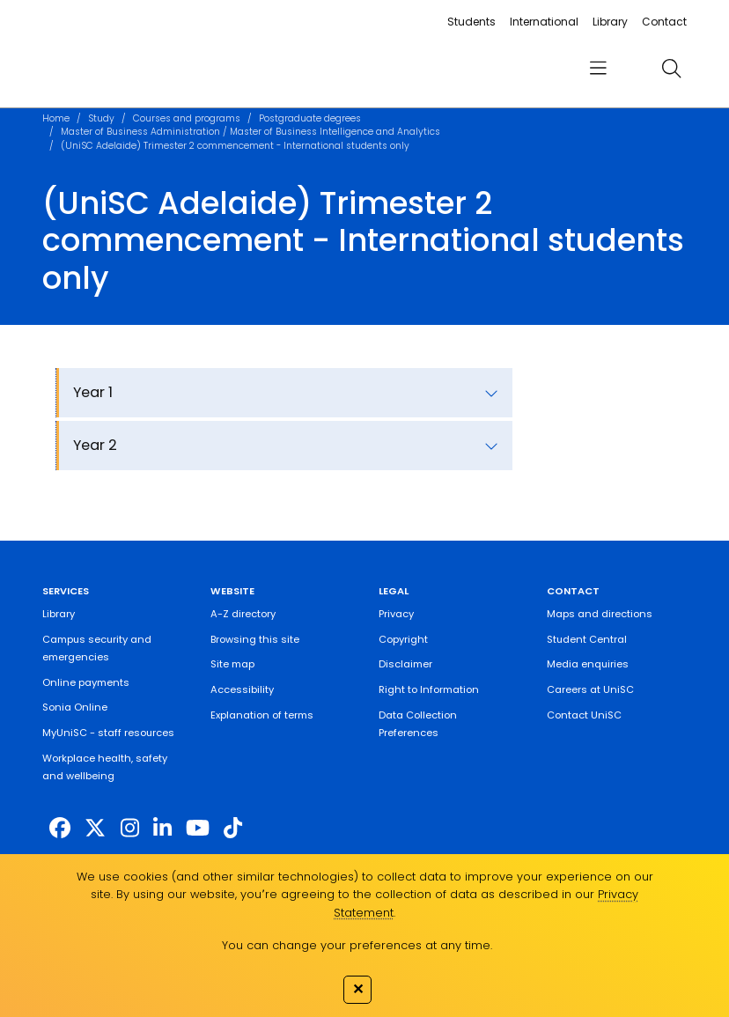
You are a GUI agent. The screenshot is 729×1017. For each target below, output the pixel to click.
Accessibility (242, 689)
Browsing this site (254, 639)
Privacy (396, 614)
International (544, 21)
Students (471, 21)
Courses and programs (186, 118)
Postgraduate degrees (310, 118)
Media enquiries (588, 664)
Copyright (403, 639)
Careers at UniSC (590, 689)
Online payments (85, 682)
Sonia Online (74, 707)
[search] (672, 68)
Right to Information (429, 689)
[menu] (598, 68)
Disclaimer (405, 664)
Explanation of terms (261, 715)
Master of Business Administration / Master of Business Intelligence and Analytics (250, 131)
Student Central (587, 639)
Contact (664, 21)
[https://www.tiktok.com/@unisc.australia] (233, 828)
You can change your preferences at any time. (357, 945)
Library (610, 21)
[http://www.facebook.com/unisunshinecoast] (59, 828)
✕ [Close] (358, 989)
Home (56, 118)
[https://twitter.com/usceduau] (95, 828)
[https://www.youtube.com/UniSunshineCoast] (198, 828)
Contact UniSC (584, 715)
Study (101, 118)
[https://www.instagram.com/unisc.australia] (130, 828)
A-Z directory (243, 614)
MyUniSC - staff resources (108, 733)
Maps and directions (599, 614)
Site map (232, 664)
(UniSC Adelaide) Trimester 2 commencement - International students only (235, 145)
